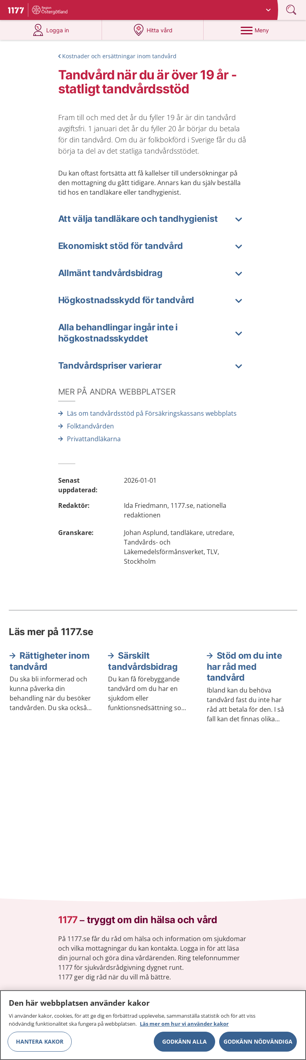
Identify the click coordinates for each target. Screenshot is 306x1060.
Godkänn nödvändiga (258, 1044)
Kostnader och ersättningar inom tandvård (119, 56)
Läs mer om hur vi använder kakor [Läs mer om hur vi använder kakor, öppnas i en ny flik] (184, 1026)
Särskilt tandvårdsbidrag (142, 661)
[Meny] (255, 30)
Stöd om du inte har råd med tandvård (244, 666)
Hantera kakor (39, 1044)
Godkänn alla (184, 1044)
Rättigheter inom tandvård (50, 661)
